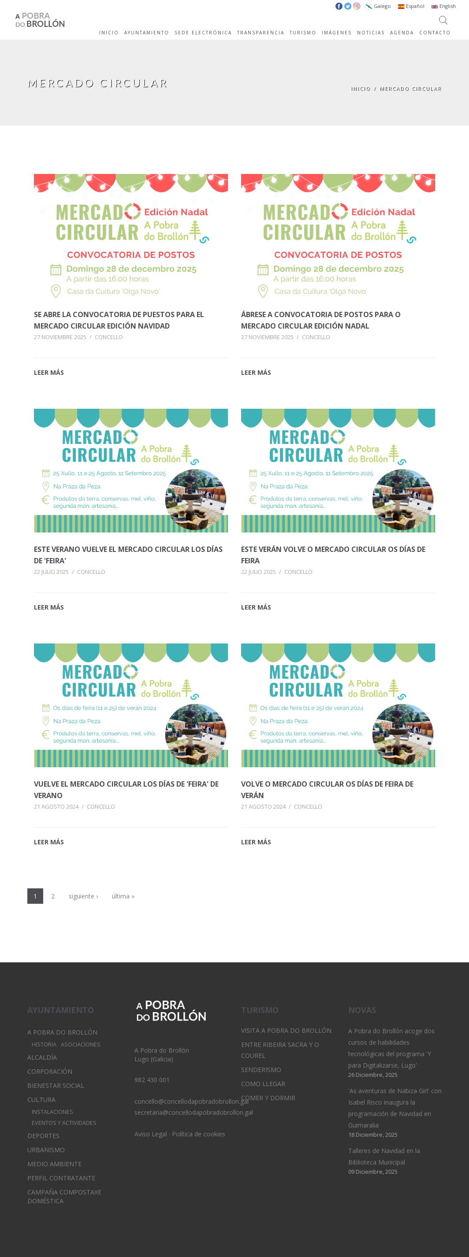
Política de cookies (198, 1134)
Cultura (41, 1099)
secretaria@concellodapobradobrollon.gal (193, 1112)
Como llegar (263, 1084)
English (443, 6)
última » (123, 896)
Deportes (43, 1135)
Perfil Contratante (61, 1178)
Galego (378, 6)
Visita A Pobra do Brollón (286, 1030)
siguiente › (83, 896)
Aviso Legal (150, 1134)
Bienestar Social (55, 1085)
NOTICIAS (371, 33)
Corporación (49, 1071)
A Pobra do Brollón (62, 1032)
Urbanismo (46, 1150)
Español (411, 6)
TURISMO (303, 33)
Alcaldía (42, 1057)
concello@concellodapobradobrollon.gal (191, 1101)
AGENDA (402, 33)
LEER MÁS (49, 372)
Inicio (361, 88)
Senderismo (261, 1069)
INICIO (109, 33)
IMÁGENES (337, 33)
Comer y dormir (268, 1098)
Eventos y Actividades (64, 1123)
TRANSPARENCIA (260, 33)
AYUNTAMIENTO (146, 33)
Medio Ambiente (54, 1164)
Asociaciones (80, 1044)
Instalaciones (52, 1112)
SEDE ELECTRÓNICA (203, 33)
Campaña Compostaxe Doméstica (64, 1196)
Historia (44, 1044)
